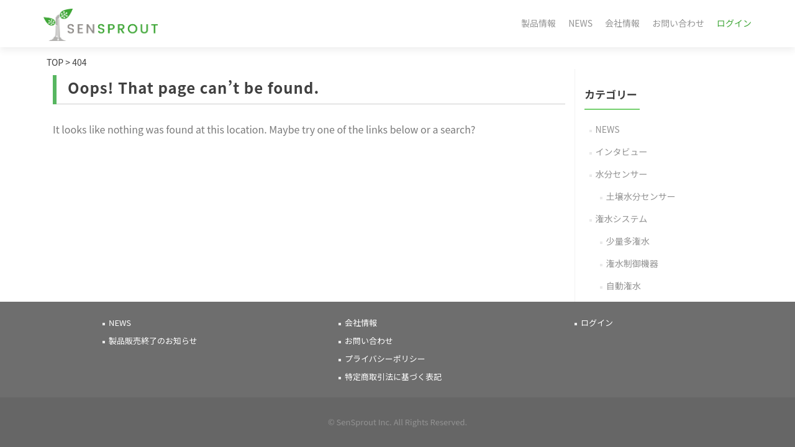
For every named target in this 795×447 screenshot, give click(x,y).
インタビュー (622, 151)
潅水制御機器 (632, 263)
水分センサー (622, 174)
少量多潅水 (628, 241)
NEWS (580, 23)
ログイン (734, 23)
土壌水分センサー (641, 196)
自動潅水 (623, 285)
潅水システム (622, 218)
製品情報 (538, 23)
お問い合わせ (678, 23)
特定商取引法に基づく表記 (393, 376)
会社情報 (622, 23)
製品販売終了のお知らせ (153, 340)
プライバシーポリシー (385, 358)
